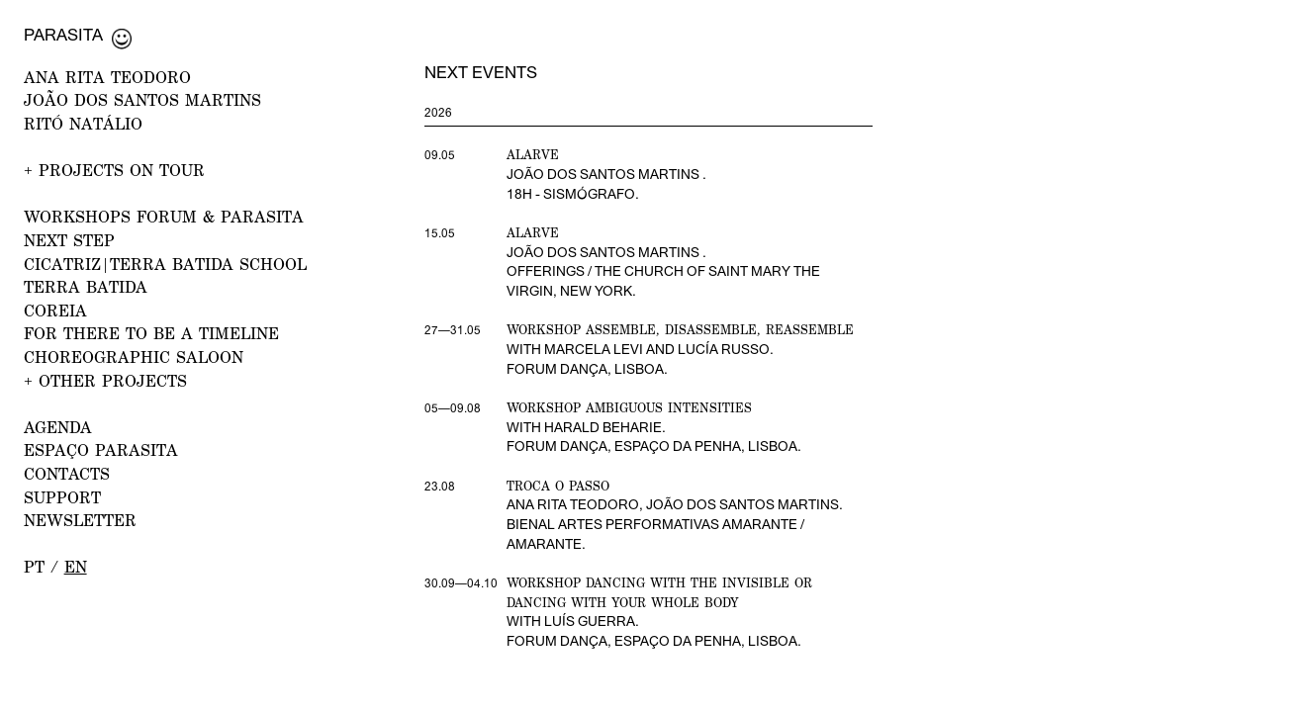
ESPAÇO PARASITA (101, 450)
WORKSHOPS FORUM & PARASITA (164, 216)
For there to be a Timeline (151, 333)
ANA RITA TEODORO (107, 77)
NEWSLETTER (80, 520)
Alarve (533, 154)
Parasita (63, 35)
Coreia (55, 310)
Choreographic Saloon (133, 357)
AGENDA (58, 427)
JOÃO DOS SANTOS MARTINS (142, 100)
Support (62, 497)
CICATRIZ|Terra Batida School (165, 264)
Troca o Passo (558, 486)
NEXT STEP (69, 240)
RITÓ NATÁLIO (83, 124)
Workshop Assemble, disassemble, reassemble (680, 329)
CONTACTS (67, 474)
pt (34, 567)
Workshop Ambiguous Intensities (629, 408)
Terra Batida (85, 287)
